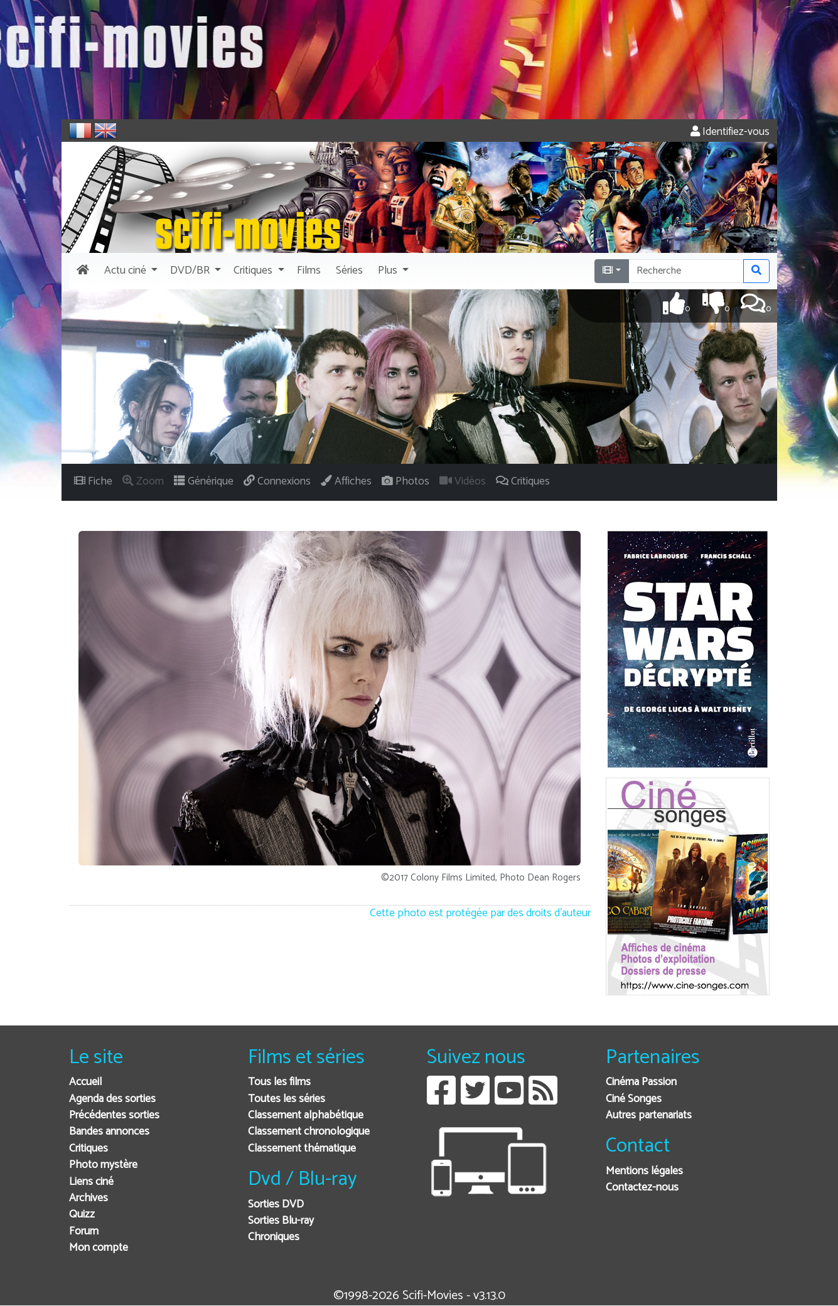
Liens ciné (91, 1182)
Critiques (88, 1149)
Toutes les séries (286, 1099)
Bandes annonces (109, 1132)
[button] (130, 271)
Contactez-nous (642, 1188)
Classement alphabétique (305, 1115)
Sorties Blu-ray (281, 1221)
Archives (88, 1198)
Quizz (82, 1215)
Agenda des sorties (112, 1099)
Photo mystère (103, 1165)
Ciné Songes (634, 1099)
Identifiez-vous (730, 132)
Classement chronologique (309, 1132)
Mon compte (98, 1248)
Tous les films (279, 1082)
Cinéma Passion (641, 1082)
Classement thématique (302, 1149)
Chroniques (273, 1237)
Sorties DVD (276, 1205)
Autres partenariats (649, 1115)
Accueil (85, 1082)
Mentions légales (644, 1171)
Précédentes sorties (114, 1115)
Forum (84, 1232)
